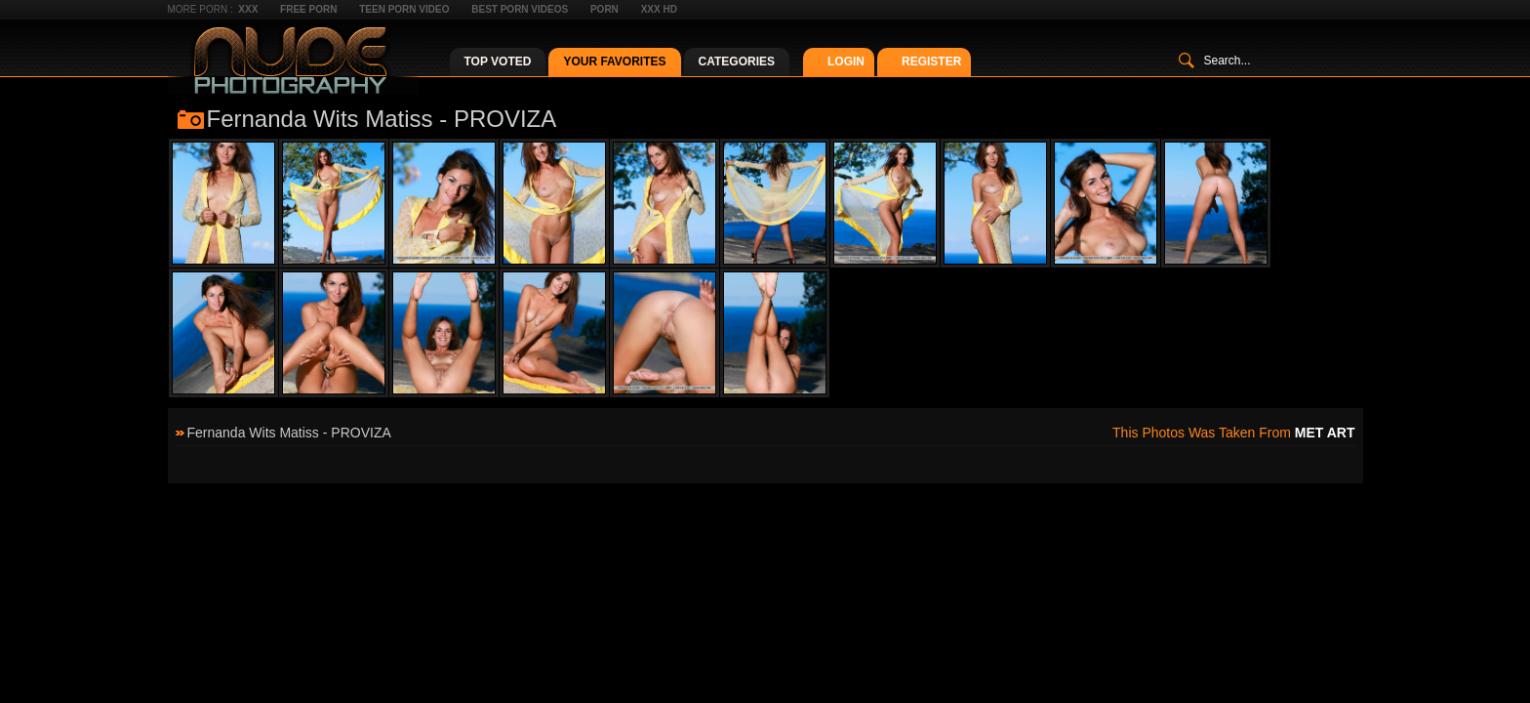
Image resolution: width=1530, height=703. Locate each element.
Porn (604, 9)
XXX (248, 9)
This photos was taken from (1233, 432)
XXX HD (659, 9)
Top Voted (498, 61)
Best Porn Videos (519, 9)
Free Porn (308, 9)
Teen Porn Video (404, 9)
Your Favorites (614, 61)
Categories (737, 61)
